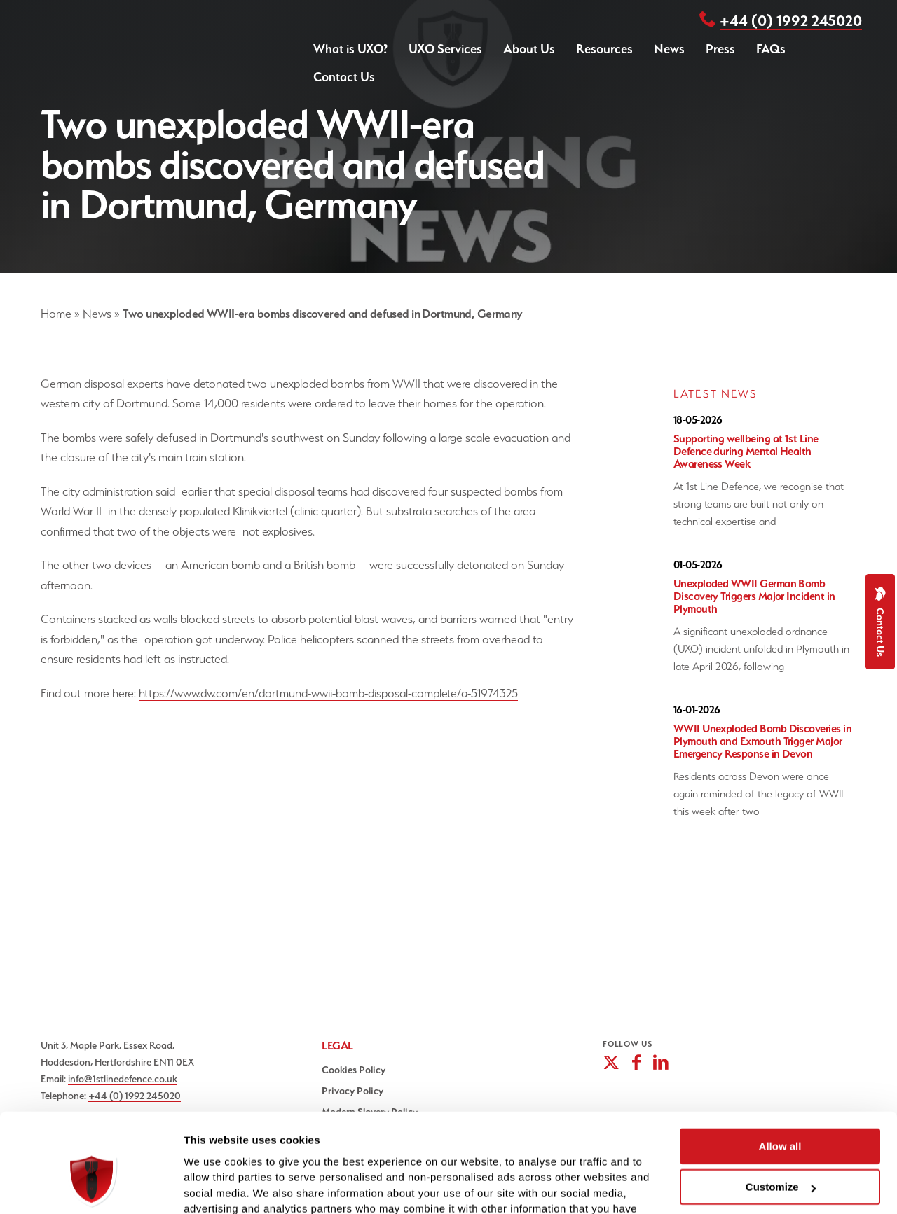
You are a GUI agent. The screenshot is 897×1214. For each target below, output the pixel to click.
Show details (216, 1186)
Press (720, 48)
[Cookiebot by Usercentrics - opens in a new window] (90, 1186)
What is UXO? (350, 48)
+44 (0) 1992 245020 (791, 20)
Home (56, 314)
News (669, 48)
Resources (604, 48)
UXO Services (445, 48)
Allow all (780, 1069)
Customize (781, 1111)
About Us (529, 48)
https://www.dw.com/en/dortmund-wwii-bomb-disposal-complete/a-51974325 (328, 693)
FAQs (771, 48)
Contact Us (344, 76)
